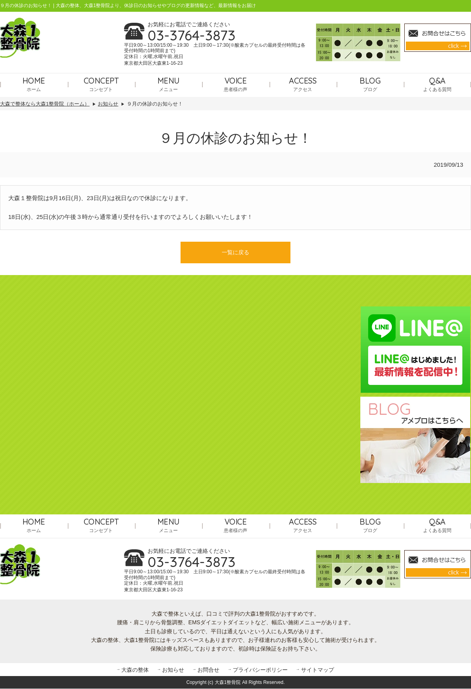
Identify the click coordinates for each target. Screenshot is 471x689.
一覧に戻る (235, 253)
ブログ (370, 84)
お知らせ (173, 670)
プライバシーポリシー (260, 670)
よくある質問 (437, 84)
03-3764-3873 (192, 35)
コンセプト (101, 84)
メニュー (168, 84)
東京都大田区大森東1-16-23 (153, 63)
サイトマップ (317, 670)
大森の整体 (135, 670)
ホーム (33, 84)
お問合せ (208, 670)
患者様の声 (235, 84)
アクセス (302, 84)
